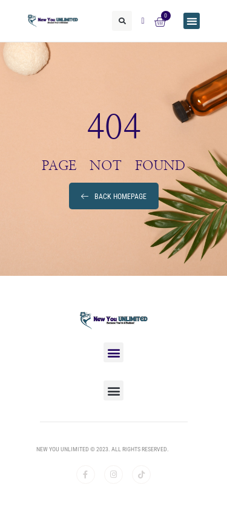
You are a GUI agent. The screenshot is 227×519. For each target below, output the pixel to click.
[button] (122, 21)
